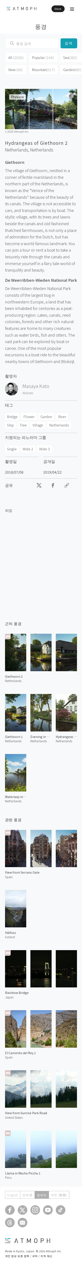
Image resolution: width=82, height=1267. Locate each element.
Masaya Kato (36, 386)
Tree (23, 425)
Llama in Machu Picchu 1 (22, 1173)
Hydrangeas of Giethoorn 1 (66, 736)
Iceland (10, 937)
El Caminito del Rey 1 (20, 1053)
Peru (8, 1177)
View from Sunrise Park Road (26, 1113)
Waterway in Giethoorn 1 (15, 797)
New (15, 69)
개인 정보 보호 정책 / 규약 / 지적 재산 (28, 1256)
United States (14, 1117)
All (16, 57)
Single (12, 448)
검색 (69, 43)
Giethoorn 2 (14, 676)
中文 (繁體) (59, 1195)
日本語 (27, 1195)
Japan (9, 997)
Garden (46, 416)
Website (28, 393)
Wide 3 (44, 448)
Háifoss (10, 932)
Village (38, 425)
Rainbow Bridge (17, 992)
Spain (9, 877)
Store (57, 8)
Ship (10, 425)
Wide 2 (28, 448)
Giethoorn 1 (14, 736)
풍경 (41, 26)
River (62, 416)
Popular (43, 57)
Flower (29, 416)
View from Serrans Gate (22, 872)
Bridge (12, 416)
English (12, 1195)
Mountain (43, 69)
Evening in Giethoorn (41, 736)
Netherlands (41, 150)
